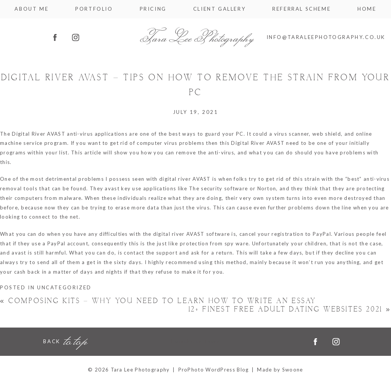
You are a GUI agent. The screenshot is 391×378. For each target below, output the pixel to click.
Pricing (153, 9)
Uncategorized (64, 287)
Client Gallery (219, 9)
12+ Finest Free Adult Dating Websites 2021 (290, 309)
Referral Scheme (301, 9)
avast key (118, 188)
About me (31, 9)
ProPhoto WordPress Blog (213, 370)
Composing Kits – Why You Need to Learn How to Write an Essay (158, 301)
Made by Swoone (280, 370)
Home (366, 9)
